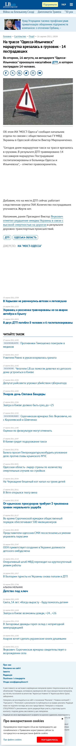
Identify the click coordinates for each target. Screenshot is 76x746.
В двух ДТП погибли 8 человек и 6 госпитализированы (38, 323)
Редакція (7, 674)
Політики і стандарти (14, 678)
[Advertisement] (38, 183)
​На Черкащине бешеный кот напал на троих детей (34, 481)
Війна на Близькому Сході (18, 12)
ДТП (55, 62)
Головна (7, 36)
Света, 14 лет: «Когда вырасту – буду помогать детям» (35, 602)
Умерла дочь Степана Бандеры (24, 394)
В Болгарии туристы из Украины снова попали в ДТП (35, 576)
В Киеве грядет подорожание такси (25, 441)
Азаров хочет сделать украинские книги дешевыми (34, 639)
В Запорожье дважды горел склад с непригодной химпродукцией (33, 625)
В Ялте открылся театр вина (20, 492)
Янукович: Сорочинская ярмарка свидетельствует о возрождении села (34, 651)
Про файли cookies (12, 739)
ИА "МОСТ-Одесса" (30, 246)
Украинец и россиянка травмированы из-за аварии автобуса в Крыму (35, 312)
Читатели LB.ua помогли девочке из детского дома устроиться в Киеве (37, 370)
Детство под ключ (15, 591)
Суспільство (20, 36)
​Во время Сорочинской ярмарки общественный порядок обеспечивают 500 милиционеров (32, 520)
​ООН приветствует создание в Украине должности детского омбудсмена (34, 549)
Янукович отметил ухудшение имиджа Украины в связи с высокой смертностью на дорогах (33, 220)
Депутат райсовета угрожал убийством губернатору (35, 383)
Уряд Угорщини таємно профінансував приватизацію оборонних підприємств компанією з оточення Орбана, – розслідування (45, 26)
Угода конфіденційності (15, 681)
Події (31, 36)
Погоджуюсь (49, 739)
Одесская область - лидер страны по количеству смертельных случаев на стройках (32, 469)
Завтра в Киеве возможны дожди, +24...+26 (29, 613)
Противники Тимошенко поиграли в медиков (34, 345)
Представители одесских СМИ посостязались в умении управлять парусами (37, 534)
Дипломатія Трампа (49, 12)
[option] (38, 24)
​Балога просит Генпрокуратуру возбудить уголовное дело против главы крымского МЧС (35, 454)
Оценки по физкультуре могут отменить (27, 431)
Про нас (7, 664)
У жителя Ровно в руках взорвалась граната (30, 358)
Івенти (6, 671)
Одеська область (25, 237)
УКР (63, 4)
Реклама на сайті (12, 668)
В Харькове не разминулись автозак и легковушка (35, 301)
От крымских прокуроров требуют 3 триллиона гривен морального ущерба (35, 505)
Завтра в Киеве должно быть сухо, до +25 (28, 405)
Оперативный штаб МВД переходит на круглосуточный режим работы (37, 563)
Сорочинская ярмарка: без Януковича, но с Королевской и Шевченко (37, 418)
